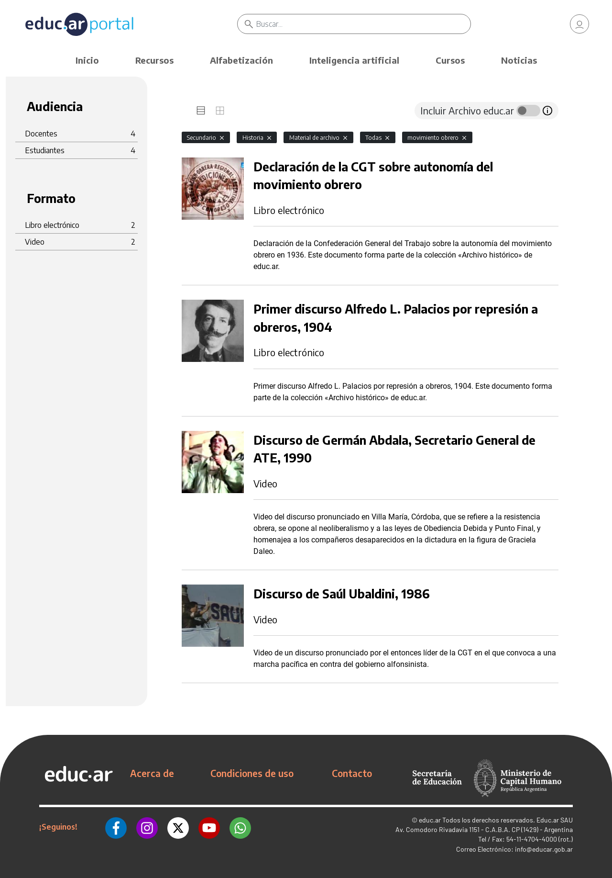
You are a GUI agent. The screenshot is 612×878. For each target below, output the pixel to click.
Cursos (450, 60)
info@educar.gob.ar (544, 849)
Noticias (519, 60)
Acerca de (152, 773)
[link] (579, 24)
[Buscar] (363, 24)
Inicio (87, 60)
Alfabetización (241, 60)
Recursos (154, 60)
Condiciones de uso (252, 773)
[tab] (200, 111)
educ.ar (430, 820)
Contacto (352, 773)
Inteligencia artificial (354, 60)
